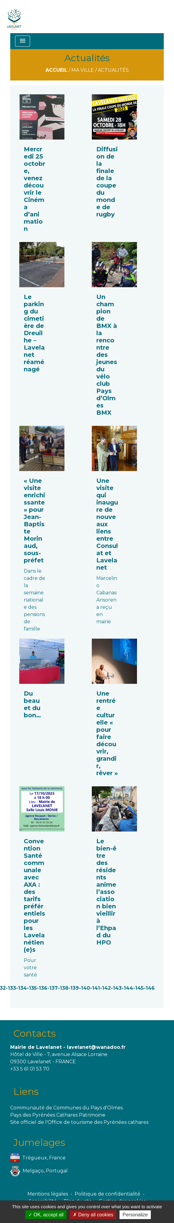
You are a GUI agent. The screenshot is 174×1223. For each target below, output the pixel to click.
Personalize (135, 1214)
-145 (138, 988)
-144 (127, 988)
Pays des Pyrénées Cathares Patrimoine (57, 1115)
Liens (26, 1091)
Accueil (56, 70)
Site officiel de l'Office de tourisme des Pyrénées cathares (79, 1122)
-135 (32, 988)
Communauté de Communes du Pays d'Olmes (66, 1108)
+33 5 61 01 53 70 (29, 1069)
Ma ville (82, 70)
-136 (42, 988)
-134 (21, 988)
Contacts (34, 1033)
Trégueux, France (38, 1158)
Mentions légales (47, 1194)
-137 (52, 988)
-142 (105, 988)
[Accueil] (14, 16)
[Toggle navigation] (22, 41)
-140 (84, 988)
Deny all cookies (93, 1214)
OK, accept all (46, 1214)
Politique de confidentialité (107, 1194)
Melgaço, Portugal (39, 1171)
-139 (73, 988)
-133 (11, 988)
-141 (95, 988)
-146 (149, 988)
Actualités (113, 70)
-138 (63, 988)
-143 (116, 988)
